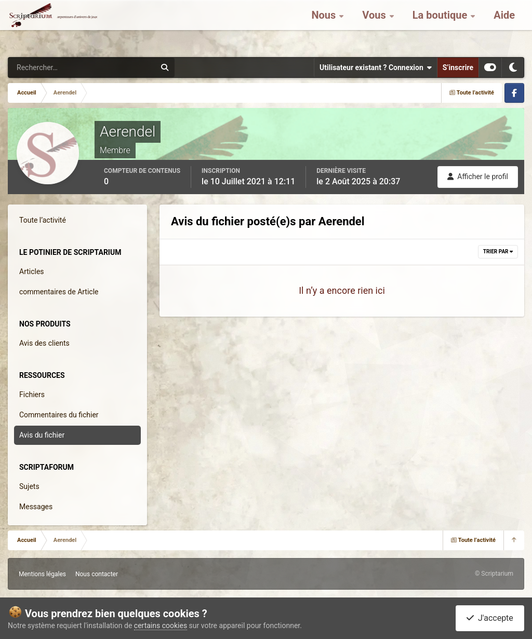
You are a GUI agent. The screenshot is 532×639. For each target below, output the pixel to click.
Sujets (29, 486)
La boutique (441, 26)
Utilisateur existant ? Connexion (376, 67)
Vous (375, 26)
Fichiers (32, 394)
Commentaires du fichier (59, 415)
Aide (504, 26)
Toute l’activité (42, 220)
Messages (35, 506)
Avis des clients (44, 343)
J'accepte (490, 618)
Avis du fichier (41, 435)
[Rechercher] (53, 67)
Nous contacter (96, 574)
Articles (31, 271)
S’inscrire (458, 67)
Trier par (498, 251)
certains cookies (160, 625)
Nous (324, 26)
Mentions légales (42, 574)
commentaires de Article (59, 292)
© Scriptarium (494, 573)
